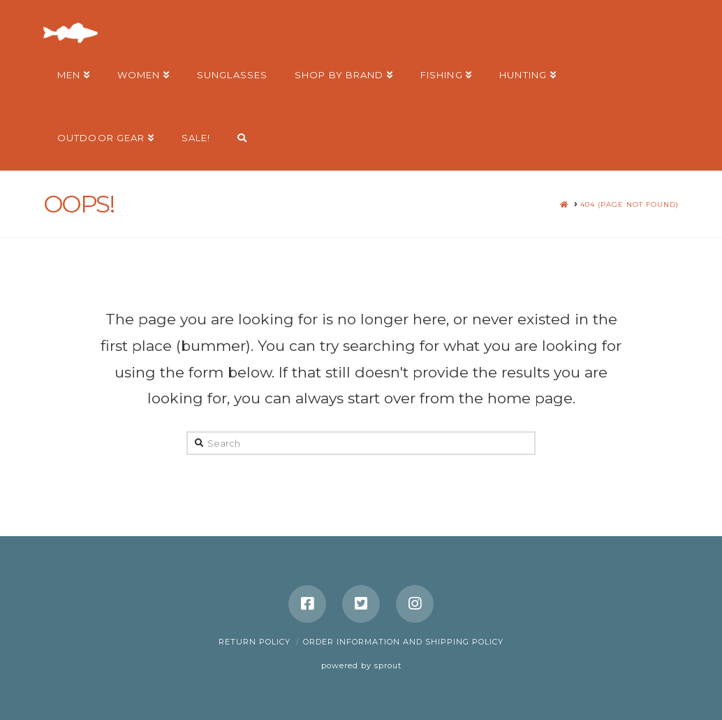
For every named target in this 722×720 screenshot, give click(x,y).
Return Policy (254, 642)
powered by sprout (361, 665)
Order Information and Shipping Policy (403, 642)
